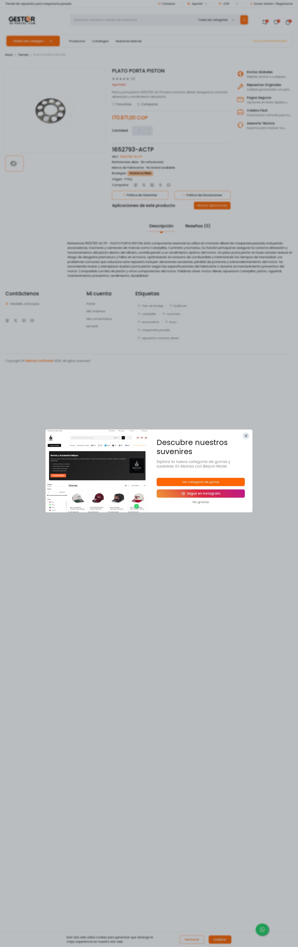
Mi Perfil (92, 326)
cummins (171, 314)
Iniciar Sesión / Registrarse (271, 3)
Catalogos (100, 41)
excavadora (148, 322)
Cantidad (120, 130)
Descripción (161, 226)
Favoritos (122, 104)
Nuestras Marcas (129, 41)
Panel (91, 304)
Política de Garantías (140, 195)
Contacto (166, 3)
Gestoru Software (39, 361)
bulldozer (178, 306)
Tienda (23, 54)
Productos (77, 41)
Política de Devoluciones (202, 195)
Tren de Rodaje (150, 306)
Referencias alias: (125, 162)
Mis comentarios (99, 319)
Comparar (147, 104)
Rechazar (192, 939)
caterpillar (147, 314)
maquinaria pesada (154, 330)
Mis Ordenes (96, 311)
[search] (244, 19)
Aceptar (220, 939)
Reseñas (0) (198, 226)
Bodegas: (119, 173)
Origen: (117, 179)
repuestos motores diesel (158, 338)
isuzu (171, 322)
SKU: (115, 156)
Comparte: (120, 185)
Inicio (9, 54)
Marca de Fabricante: (128, 167)
